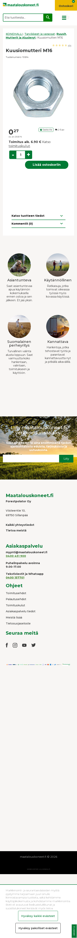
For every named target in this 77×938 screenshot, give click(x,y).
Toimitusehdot (16, 593)
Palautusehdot (16, 599)
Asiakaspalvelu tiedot (20, 611)
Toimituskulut (15, 605)
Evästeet (74, 931)
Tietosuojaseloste (18, 623)
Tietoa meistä (16, 530)
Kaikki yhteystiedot (20, 525)
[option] (38, 93)
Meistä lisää (14, 617)
